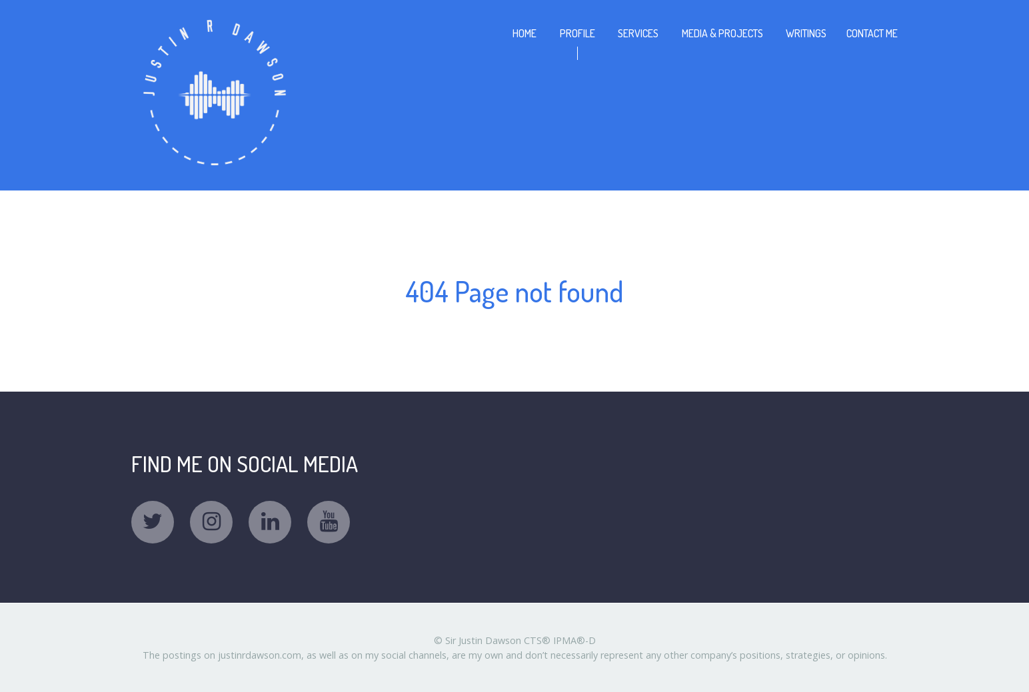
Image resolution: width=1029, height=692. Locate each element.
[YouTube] (328, 522)
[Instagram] (211, 522)
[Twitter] (152, 522)
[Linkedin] (270, 522)
